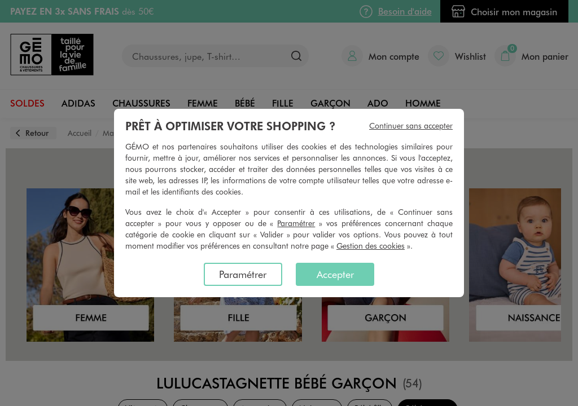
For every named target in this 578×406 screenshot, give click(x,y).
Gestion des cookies (370, 245)
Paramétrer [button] (296, 223)
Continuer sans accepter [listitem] (411, 125)
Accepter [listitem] (335, 274)
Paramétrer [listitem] (242, 274)
